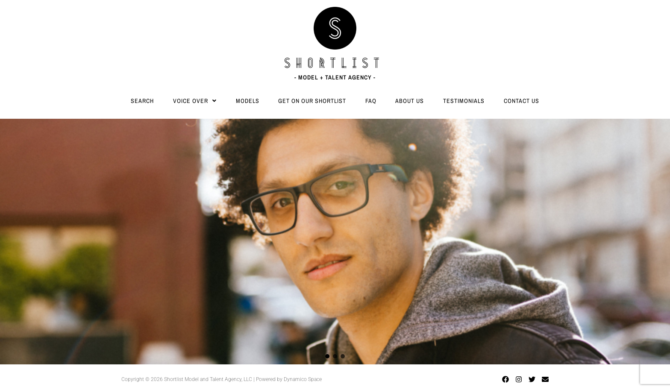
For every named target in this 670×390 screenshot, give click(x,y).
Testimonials (464, 101)
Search (142, 101)
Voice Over (195, 101)
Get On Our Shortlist (312, 101)
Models (247, 101)
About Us (409, 101)
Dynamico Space (303, 379)
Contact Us (521, 101)
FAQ (370, 101)
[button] (195, 100)
